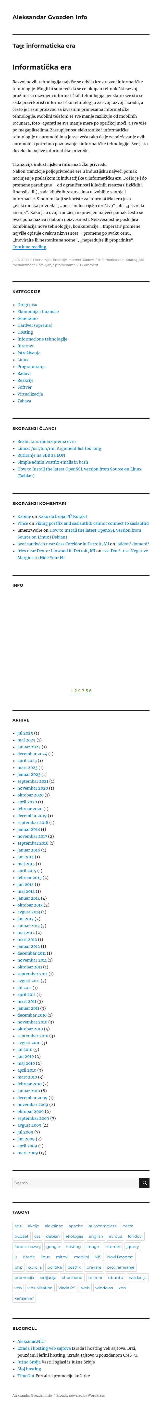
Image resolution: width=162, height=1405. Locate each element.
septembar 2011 (32, 973)
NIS (98, 1257)
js (15, 1257)
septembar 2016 (33, 843)
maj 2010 (26, 1063)
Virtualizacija (30, 394)
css (37, 1236)
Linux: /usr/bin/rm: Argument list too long (59, 448)
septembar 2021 (32, 781)
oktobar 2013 (30, 905)
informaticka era (111, 260)
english (96, 1236)
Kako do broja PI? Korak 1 (62, 516)
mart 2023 (27, 767)
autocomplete (103, 1226)
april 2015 (26, 870)
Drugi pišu (27, 304)
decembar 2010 (32, 1015)
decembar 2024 (32, 753)
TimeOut (26, 1375)
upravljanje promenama (55, 265)
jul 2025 (25, 733)
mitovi (62, 1257)
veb (18, 1288)
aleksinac (54, 1226)
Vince (22, 523)
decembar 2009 (32, 1097)
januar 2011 (28, 1008)
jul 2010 (24, 1049)
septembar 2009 (33, 1118)
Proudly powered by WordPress (80, 1395)
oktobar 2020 (30, 795)
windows (104, 1288)
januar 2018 (28, 829)
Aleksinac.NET (31, 1341)
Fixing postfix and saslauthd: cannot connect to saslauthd (92, 523)
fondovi (135, 1236)
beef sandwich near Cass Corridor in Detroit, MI (63, 543)
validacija (138, 1277)
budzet (21, 1236)
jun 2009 (26, 1138)
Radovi (88, 260)
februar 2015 (29, 877)
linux (45, 1257)
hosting (73, 1246)
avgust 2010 (28, 1042)
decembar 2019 (32, 815)
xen (122, 1288)
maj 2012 (26, 932)
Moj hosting (29, 1368)
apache (76, 1226)
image (93, 1246)
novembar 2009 (32, 1104)
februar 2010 (29, 1083)
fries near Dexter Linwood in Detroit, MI (56, 550)
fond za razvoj (27, 1246)
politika (54, 1267)
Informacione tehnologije (42, 339)
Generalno (27, 318)
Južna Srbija (29, 1362)
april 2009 (27, 1145)
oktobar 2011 (29, 967)
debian (53, 1236)
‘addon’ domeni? (132, 543)
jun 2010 (25, 1056)
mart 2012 (27, 939)
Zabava (24, 400)
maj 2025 (26, 740)
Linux (23, 359)
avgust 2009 (29, 1125)
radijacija (48, 1277)
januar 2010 (28, 1090)
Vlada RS (66, 1288)
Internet (74, 260)
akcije (33, 1226)
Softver (24, 387)
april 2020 (27, 801)
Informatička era (42, 67)
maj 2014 (26, 891)
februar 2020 (29, 808)
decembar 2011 (31, 953)
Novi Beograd (120, 1257)
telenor (95, 1277)
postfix (74, 1267)
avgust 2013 (28, 911)
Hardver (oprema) (34, 325)
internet (113, 1246)
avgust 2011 (28, 980)
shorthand (72, 1277)
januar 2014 (28, 898)
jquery (132, 1246)
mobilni (81, 1257)
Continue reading (29, 246)
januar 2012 (28, 946)
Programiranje (31, 366)
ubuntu (115, 1277)
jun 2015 (25, 856)
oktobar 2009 (30, 1111)
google (53, 1246)
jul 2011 (24, 987)
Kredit (29, 1257)
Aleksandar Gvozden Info (49, 17)
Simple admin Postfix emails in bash (52, 462)
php (18, 1267)
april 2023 (27, 760)
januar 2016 (28, 850)
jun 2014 (25, 884)
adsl (18, 1226)
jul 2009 (25, 1132)
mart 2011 (26, 1001)
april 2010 (26, 1070)
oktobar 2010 (30, 1028)
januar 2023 (28, 774)
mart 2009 (27, 1152)
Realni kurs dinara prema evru (46, 441)
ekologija (74, 1236)
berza (128, 1226)
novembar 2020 (32, 788)
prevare (94, 1267)
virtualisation (40, 1288)
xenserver (24, 1298)
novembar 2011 (32, 960)
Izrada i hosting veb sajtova (44, 1348)
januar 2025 (29, 746)
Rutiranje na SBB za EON (41, 455)
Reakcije (25, 380)
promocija (24, 1277)
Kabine (24, 516)
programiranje (121, 1267)
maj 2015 (26, 863)
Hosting (25, 332)
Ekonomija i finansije (50, 260)
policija (35, 1267)
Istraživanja (28, 352)
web (85, 1288)
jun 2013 (25, 918)
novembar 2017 (32, 836)
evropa (115, 1236)
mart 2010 (27, 1077)
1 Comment (89, 265)
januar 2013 (28, 925)
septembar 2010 (32, 1035)
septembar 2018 (32, 822)
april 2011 (26, 994)
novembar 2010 (32, 1022)
